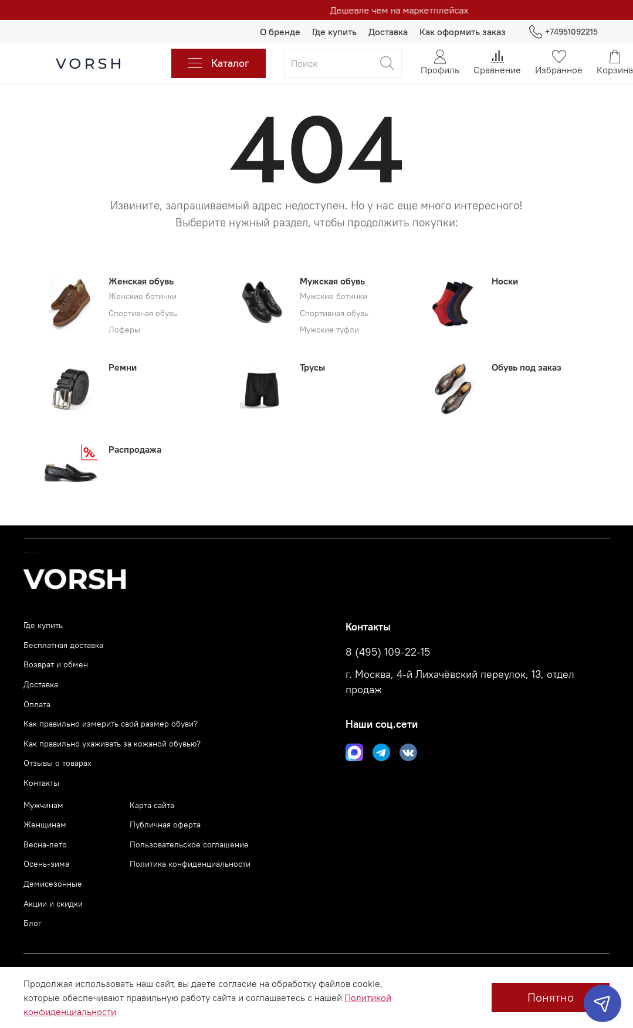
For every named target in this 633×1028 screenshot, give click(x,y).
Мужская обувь (332, 281)
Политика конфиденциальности (190, 864)
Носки (505, 281)
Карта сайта (152, 805)
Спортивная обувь (143, 313)
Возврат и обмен (55, 664)
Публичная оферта (165, 824)
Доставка (388, 32)
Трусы (312, 367)
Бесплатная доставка (63, 645)
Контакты (41, 783)
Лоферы (124, 330)
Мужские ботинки (333, 296)
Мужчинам (43, 805)
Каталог (218, 63)
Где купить (334, 32)
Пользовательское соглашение (189, 844)
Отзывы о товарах (57, 763)
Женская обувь (141, 281)
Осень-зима (46, 864)
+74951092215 (563, 32)
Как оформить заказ (462, 32)
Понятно (550, 997)
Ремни (123, 367)
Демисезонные (52, 883)
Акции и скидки (53, 903)
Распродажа (135, 449)
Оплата (36, 704)
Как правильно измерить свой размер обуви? (110, 723)
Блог (32, 923)
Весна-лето (45, 844)
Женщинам (44, 824)
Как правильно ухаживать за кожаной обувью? (112, 743)
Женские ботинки (143, 296)
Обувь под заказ (526, 367)
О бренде (280, 32)
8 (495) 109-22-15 (388, 652)
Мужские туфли (329, 330)
